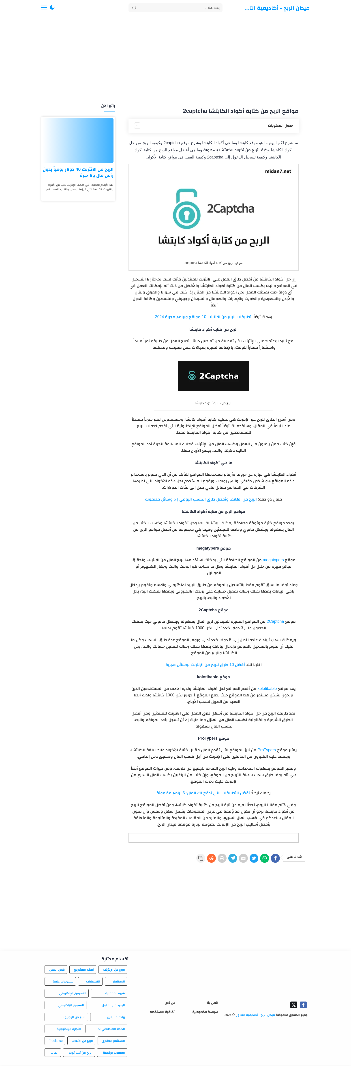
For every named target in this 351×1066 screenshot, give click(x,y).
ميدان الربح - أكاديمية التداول (276, 8)
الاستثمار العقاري (113, 1042)
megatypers (273, 560)
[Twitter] (248, 859)
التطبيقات (93, 983)
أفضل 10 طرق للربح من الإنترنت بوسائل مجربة (205, 664)
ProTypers (266, 750)
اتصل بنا (212, 1004)
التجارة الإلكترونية (69, 1030)
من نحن (170, 1004)
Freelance (55, 1042)
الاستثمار (119, 983)
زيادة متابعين (116, 1018)
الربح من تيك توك (80, 1054)
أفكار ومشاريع (84, 971)
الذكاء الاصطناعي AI (111, 1030)
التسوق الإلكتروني (71, 1006)
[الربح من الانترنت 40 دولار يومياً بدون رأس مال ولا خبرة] (78, 140)
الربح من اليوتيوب (74, 1018)
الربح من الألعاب (82, 1042)
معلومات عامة (63, 983)
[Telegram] (222, 859)
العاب (54, 1054)
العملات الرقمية (114, 1054)
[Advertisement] (175, 60)
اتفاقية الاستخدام (163, 1013)
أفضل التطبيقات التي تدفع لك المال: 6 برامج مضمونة (203, 793)
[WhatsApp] (261, 859)
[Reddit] (196, 859)
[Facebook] (274, 859)
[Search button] (134, 7)
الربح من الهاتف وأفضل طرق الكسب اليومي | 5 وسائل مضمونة (201, 499)
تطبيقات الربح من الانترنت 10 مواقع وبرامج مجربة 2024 (203, 317)
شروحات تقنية (115, 994)
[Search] (175, 7)
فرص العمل (57, 971)
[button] (52, 8)
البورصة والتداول (113, 1006)
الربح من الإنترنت (114, 971)
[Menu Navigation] (44, 8)
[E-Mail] (235, 859)
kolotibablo (267, 688)
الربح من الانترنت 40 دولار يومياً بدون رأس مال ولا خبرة (78, 172)
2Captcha (275, 621)
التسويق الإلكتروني (72, 994)
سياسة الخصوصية (205, 1013)
